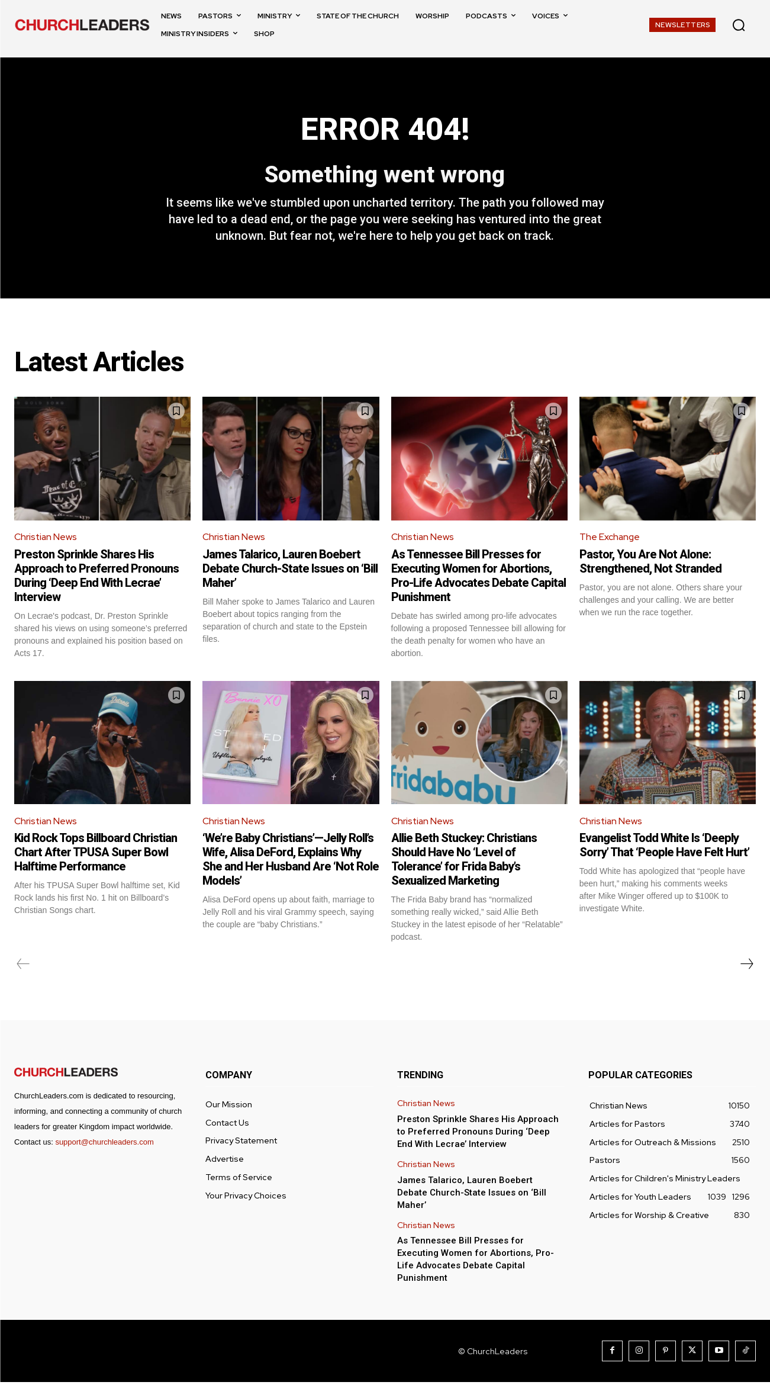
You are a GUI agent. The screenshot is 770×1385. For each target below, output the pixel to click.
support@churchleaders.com (104, 1144)
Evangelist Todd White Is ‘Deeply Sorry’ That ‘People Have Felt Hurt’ (664, 848)
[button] (738, 25)
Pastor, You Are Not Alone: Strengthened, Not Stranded (650, 563)
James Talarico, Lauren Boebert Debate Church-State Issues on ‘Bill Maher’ (290, 570)
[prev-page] (23, 967)
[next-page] (746, 967)
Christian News (46, 539)
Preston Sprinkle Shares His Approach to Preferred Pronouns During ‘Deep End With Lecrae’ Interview (96, 577)
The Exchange (610, 539)
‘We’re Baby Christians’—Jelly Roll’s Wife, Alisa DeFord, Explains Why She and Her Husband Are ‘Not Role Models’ (290, 862)
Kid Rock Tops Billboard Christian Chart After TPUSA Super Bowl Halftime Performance (95, 855)
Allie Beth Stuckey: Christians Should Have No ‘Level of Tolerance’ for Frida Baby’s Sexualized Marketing (464, 862)
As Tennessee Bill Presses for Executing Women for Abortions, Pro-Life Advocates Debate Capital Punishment (478, 577)
